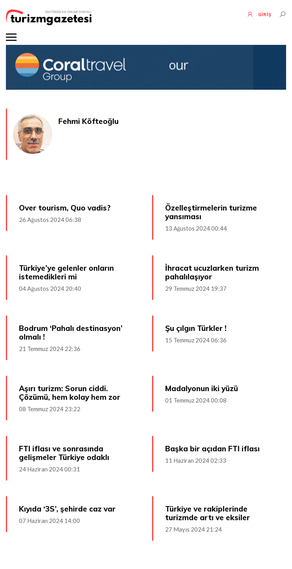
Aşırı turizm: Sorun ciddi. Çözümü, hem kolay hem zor (69, 393)
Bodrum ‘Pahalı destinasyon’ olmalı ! (71, 332)
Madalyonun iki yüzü (201, 388)
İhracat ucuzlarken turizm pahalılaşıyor (212, 272)
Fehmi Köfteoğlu (88, 121)
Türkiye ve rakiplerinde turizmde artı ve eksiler (207, 513)
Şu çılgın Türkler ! (196, 328)
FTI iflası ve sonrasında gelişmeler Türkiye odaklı (64, 453)
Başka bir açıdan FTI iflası (212, 448)
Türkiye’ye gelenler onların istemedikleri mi (66, 272)
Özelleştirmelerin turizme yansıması (211, 212)
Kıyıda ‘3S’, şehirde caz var (67, 509)
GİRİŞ (259, 14)
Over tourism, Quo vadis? (65, 207)
